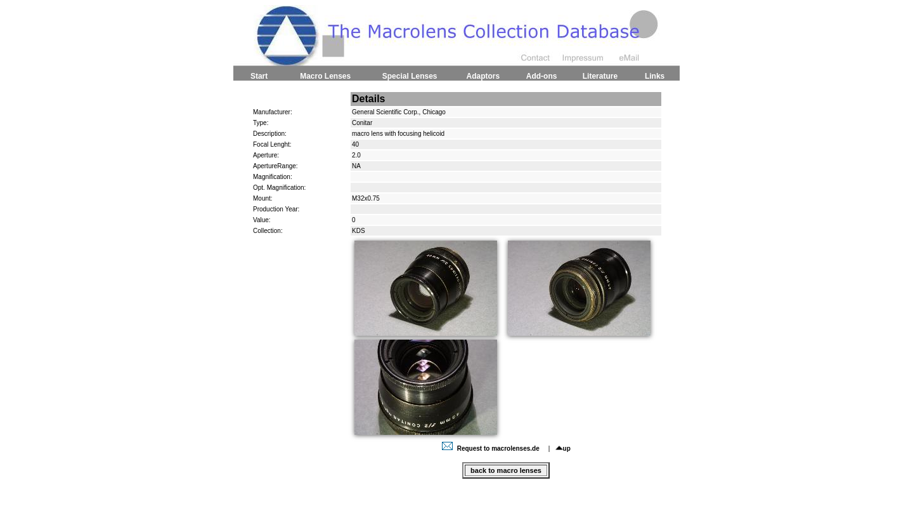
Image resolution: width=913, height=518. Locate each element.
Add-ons (541, 76)
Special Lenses (409, 76)
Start (259, 76)
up (563, 448)
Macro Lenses (325, 76)
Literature (600, 76)
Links (654, 76)
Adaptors (483, 76)
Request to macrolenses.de (492, 448)
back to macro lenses (506, 470)
